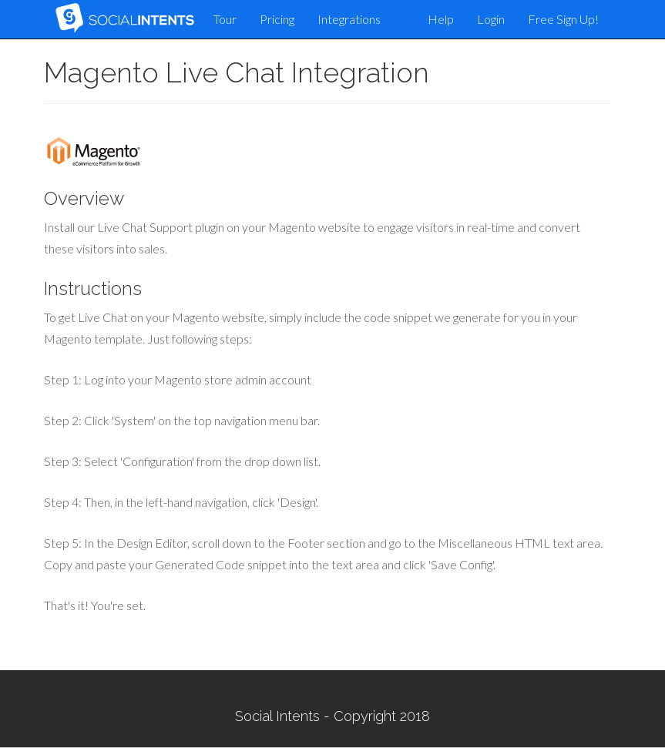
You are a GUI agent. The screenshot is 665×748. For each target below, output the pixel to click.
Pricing (277, 19)
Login (491, 19)
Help (441, 19)
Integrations (349, 19)
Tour (225, 19)
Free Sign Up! (563, 19)
